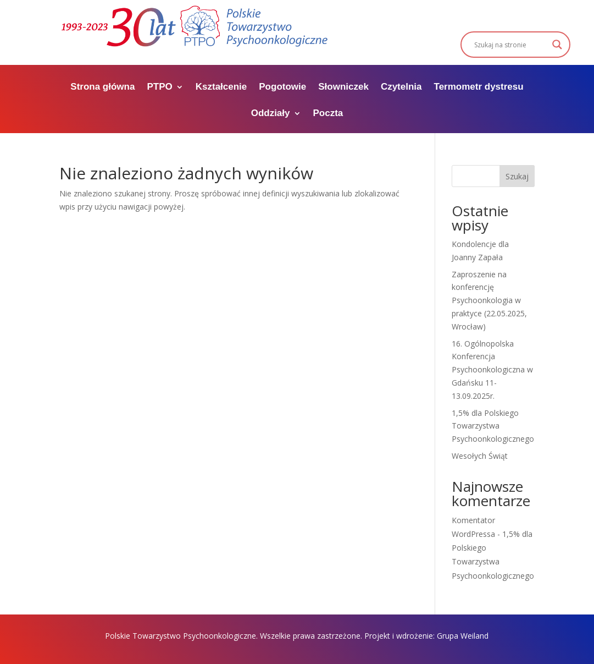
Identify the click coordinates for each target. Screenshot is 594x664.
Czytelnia (401, 87)
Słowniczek (343, 87)
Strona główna (102, 87)
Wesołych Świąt (480, 456)
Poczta (328, 113)
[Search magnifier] (557, 44)
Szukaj (517, 176)
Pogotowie (282, 87)
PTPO (159, 87)
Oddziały (270, 113)
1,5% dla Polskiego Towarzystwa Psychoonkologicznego (493, 426)
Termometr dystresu (479, 87)
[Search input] (510, 44)
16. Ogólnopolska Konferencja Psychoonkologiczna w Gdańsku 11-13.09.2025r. (492, 369)
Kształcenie (221, 87)
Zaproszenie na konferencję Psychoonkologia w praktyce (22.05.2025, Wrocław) (489, 300)
